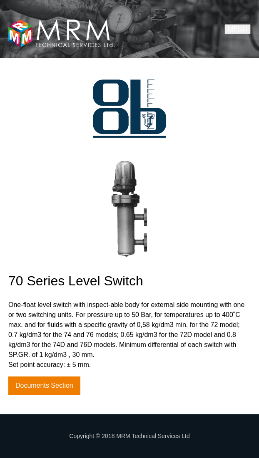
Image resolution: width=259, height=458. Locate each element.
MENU (237, 28)
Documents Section (44, 385)
